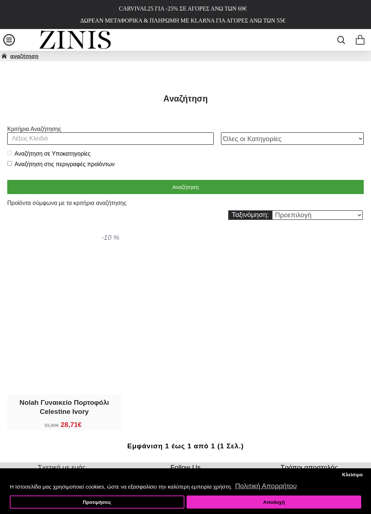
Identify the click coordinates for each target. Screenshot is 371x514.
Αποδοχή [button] (274, 502)
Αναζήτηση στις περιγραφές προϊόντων (61, 164)
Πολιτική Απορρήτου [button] (266, 486)
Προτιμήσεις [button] (97, 502)
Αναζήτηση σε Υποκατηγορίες (49, 154)
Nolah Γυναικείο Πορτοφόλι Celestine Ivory (64, 407)
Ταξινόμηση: (250, 214)
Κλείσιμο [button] (352, 474)
